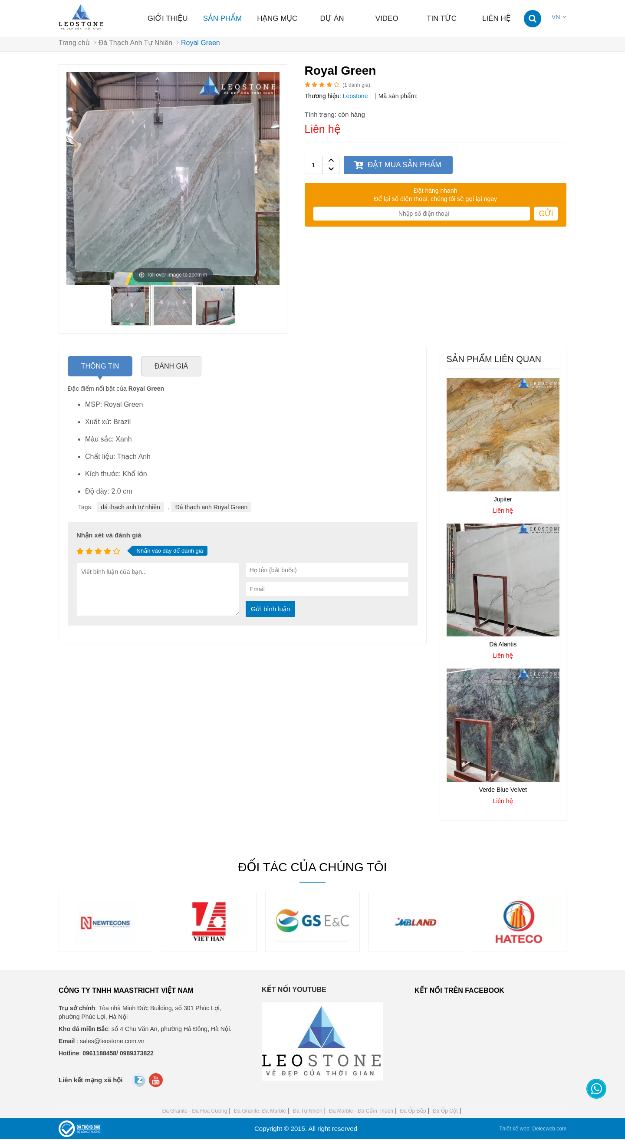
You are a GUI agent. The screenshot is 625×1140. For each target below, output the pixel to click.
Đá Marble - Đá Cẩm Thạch (361, 1112)
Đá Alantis (502, 645)
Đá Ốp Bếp (413, 1112)
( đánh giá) (356, 86)
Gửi (546, 214)
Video (386, 18)
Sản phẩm (222, 18)
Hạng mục (277, 18)
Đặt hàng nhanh (435, 191)
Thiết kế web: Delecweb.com (532, 1130)
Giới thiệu (168, 18)
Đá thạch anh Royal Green (211, 507)
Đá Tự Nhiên (307, 1112)
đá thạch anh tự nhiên (130, 507)
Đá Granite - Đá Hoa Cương (194, 1112)
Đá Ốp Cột (445, 1112)
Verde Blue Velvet (503, 790)
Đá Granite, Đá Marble (260, 1112)
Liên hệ (496, 18)
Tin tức (442, 18)
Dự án (332, 18)
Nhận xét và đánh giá (108, 536)
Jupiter (503, 499)
